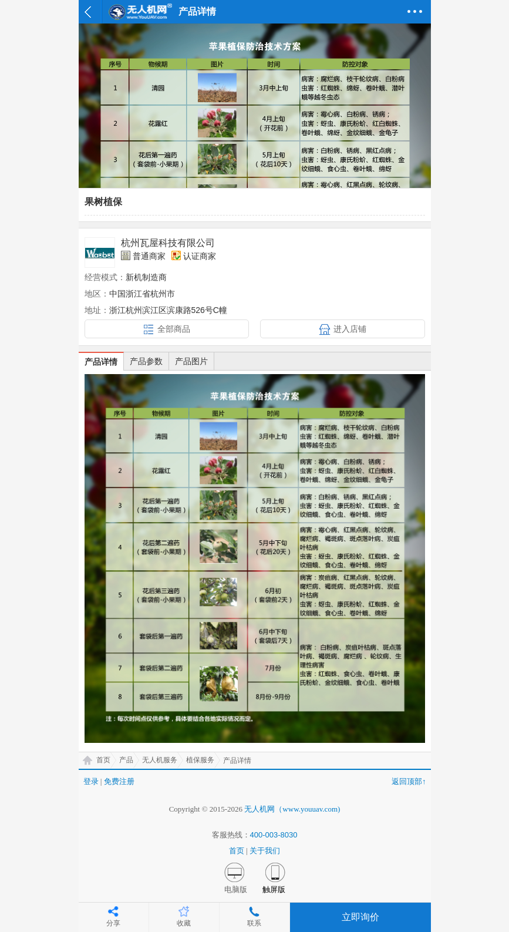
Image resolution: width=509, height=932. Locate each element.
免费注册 (119, 781)
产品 (126, 760)
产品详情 (101, 361)
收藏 (184, 923)
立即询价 (360, 917)
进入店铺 (349, 329)
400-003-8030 (274, 834)
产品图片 (191, 361)
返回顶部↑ (409, 781)
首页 (103, 760)
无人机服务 (159, 760)
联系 (254, 923)
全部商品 (173, 329)
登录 (91, 781)
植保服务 (200, 760)
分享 (113, 923)
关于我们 (265, 850)
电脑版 (235, 889)
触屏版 (273, 889)
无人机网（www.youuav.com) (292, 809)
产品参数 (146, 361)
